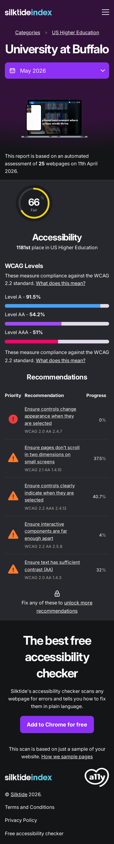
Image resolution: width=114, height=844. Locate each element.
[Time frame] (57, 70)
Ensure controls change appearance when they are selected (50, 416)
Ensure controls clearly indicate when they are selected (50, 493)
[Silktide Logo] (28, 777)
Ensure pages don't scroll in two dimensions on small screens (52, 455)
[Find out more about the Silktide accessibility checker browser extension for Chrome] (57, 682)
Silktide (19, 794)
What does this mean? (60, 283)
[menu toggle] (105, 12)
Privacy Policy (21, 820)
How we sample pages (67, 756)
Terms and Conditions (29, 807)
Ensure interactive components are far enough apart (46, 531)
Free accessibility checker (34, 833)
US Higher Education (75, 32)
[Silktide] (28, 12)
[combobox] (57, 70)
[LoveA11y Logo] (97, 778)
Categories (27, 32)
